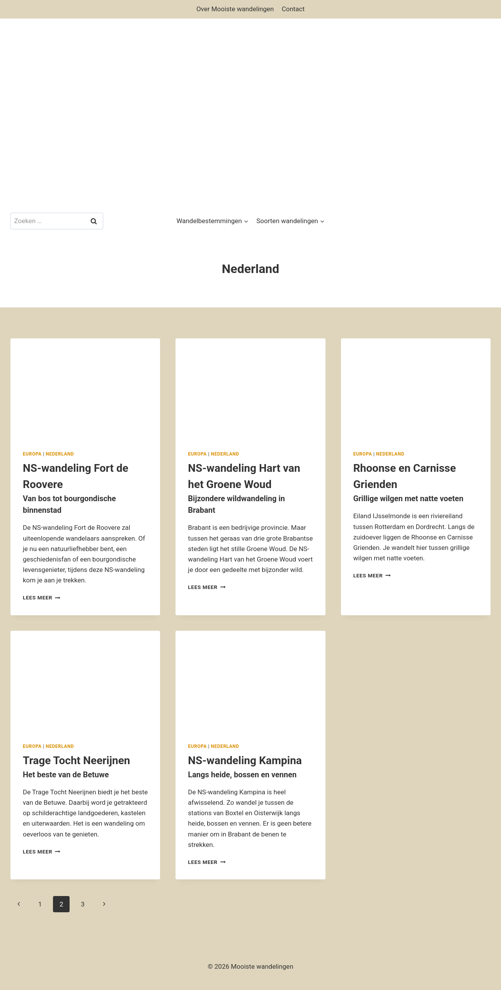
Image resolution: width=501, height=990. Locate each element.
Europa (32, 454)
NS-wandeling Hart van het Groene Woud (250, 489)
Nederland (60, 454)
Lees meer (41, 597)
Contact (293, 9)
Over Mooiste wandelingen (235, 9)
